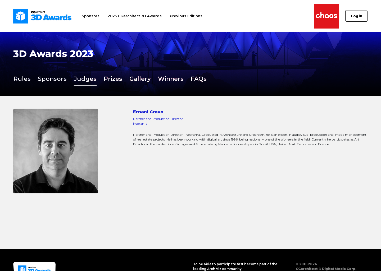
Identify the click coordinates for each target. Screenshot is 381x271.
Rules (22, 78)
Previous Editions (186, 16)
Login (356, 16)
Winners (171, 78)
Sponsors (90, 16)
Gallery (140, 78)
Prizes (113, 78)
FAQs (199, 78)
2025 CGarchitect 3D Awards (135, 16)
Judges (85, 78)
